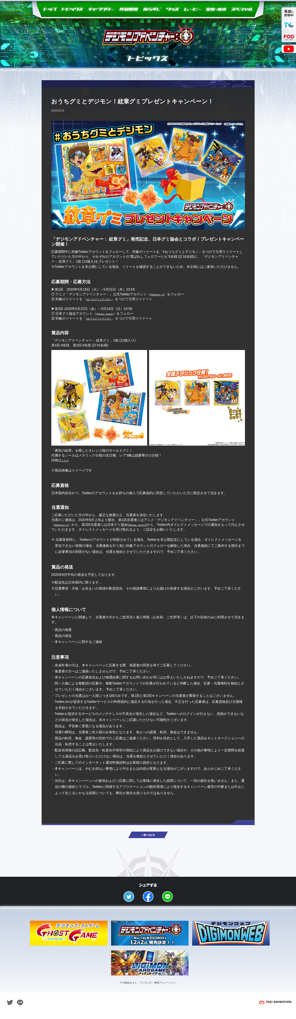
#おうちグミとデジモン (104, 299)
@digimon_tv (160, 294)
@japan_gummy (108, 313)
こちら (66, 460)
